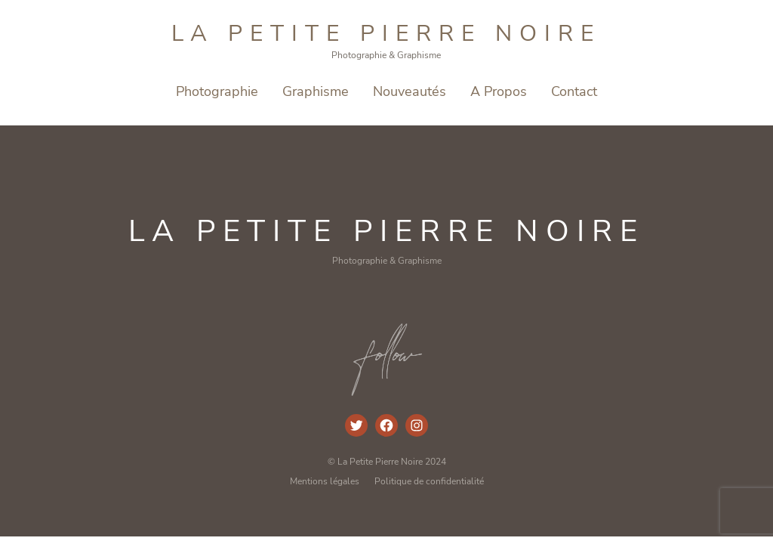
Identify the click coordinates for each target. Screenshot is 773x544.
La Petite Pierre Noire (386, 33)
